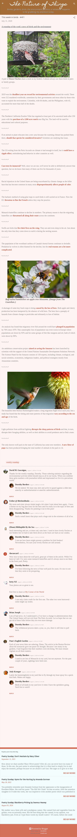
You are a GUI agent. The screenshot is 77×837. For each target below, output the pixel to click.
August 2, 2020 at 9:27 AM (37, 624)
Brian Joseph (14, 612)
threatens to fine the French (16, 200)
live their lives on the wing (28, 228)
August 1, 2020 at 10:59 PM (25, 582)
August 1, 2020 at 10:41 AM (37, 513)
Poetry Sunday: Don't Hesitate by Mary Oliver (20, 756)
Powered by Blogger (38, 829)
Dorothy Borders (22, 484)
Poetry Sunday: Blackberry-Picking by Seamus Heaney (24, 802)
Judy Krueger (15, 672)
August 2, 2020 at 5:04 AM (28, 612)
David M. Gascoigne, (18, 470)
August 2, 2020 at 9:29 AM (37, 655)
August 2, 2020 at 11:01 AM (37, 681)
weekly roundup (12, 462)
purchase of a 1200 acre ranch (25, 119)
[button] (74, 17)
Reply (11, 496)
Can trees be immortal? (11, 166)
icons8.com (43, 833)
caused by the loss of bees (46, 308)
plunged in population (65, 327)
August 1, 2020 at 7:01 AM (34, 470)
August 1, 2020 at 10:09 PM (37, 537)
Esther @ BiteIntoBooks (19, 501)
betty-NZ (13, 582)
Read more (69, 773)
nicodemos (43, 831)
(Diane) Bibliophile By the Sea (21, 527)
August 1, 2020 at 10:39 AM (37, 484)
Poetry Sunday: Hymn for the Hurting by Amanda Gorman (26, 779)
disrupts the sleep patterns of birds (46, 429)
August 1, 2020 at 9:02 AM (37, 501)
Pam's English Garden (18, 641)
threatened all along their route (26, 216)
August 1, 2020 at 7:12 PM (42, 527)
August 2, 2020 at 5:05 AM (35, 641)
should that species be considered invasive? (24, 138)
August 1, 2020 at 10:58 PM (26, 553)
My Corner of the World (34, 592)
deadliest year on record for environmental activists (33, 94)
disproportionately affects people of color (54, 184)
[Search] (74, 4)
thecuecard (13, 553)
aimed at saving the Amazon (40, 348)
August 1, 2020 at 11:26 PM (37, 565)
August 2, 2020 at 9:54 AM (28, 672)
